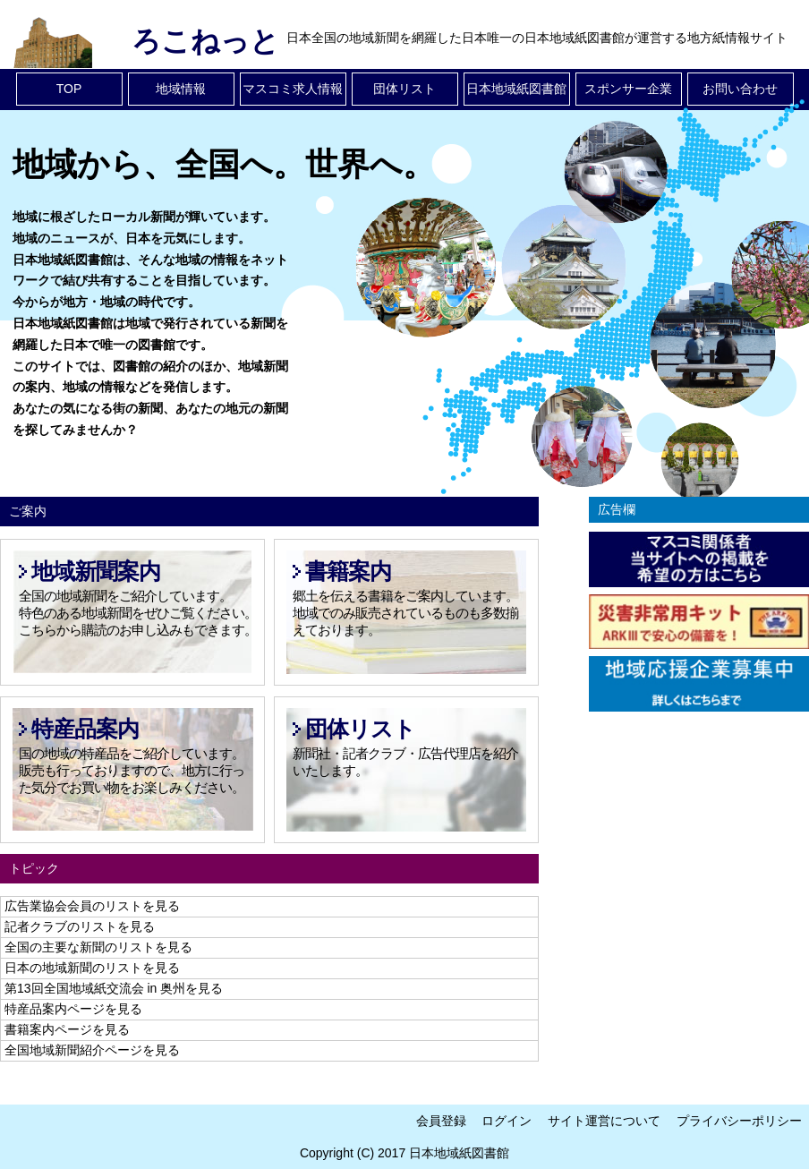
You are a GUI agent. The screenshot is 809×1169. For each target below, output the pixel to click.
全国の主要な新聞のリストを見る (98, 947)
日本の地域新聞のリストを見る (92, 967)
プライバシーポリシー (739, 1121)
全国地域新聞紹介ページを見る (92, 1050)
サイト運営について (604, 1121)
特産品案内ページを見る (73, 1009)
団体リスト (404, 88)
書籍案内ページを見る (67, 1029)
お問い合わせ (740, 88)
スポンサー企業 (628, 88)
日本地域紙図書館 (516, 88)
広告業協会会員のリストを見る (92, 906)
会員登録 (441, 1121)
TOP (69, 88)
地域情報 (181, 88)
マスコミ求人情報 (293, 88)
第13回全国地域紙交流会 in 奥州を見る (113, 988)
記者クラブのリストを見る (79, 926)
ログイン (506, 1121)
